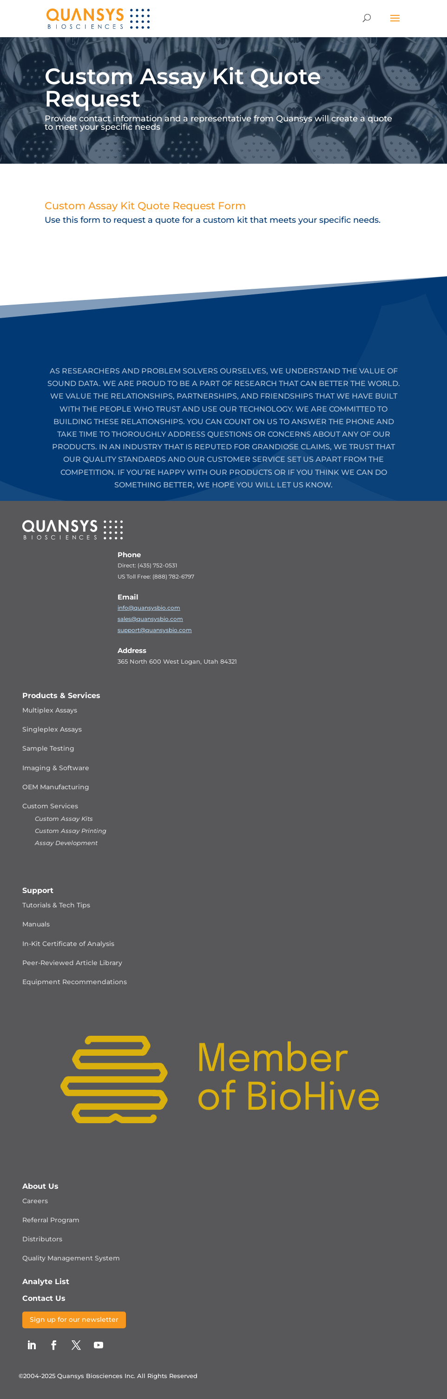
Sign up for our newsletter (74, 1319)
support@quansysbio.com (155, 629)
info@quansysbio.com (149, 607)
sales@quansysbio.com (150, 618)
